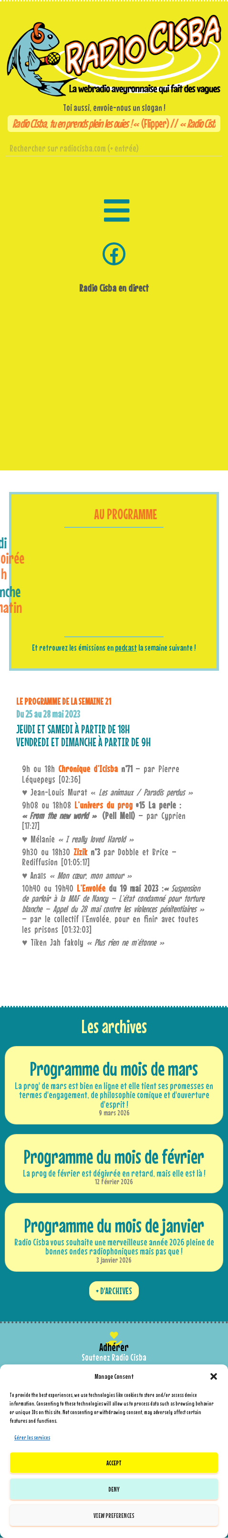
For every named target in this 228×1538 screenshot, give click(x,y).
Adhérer (114, 1347)
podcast (126, 648)
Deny (114, 1489)
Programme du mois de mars (114, 1068)
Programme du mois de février (114, 1156)
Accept (114, 1463)
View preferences (114, 1515)
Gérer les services (32, 1437)
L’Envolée (91, 888)
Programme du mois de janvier (114, 1225)
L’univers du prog (103, 805)
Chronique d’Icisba (88, 769)
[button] (213, 1376)
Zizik (80, 852)
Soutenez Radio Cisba (114, 1357)
